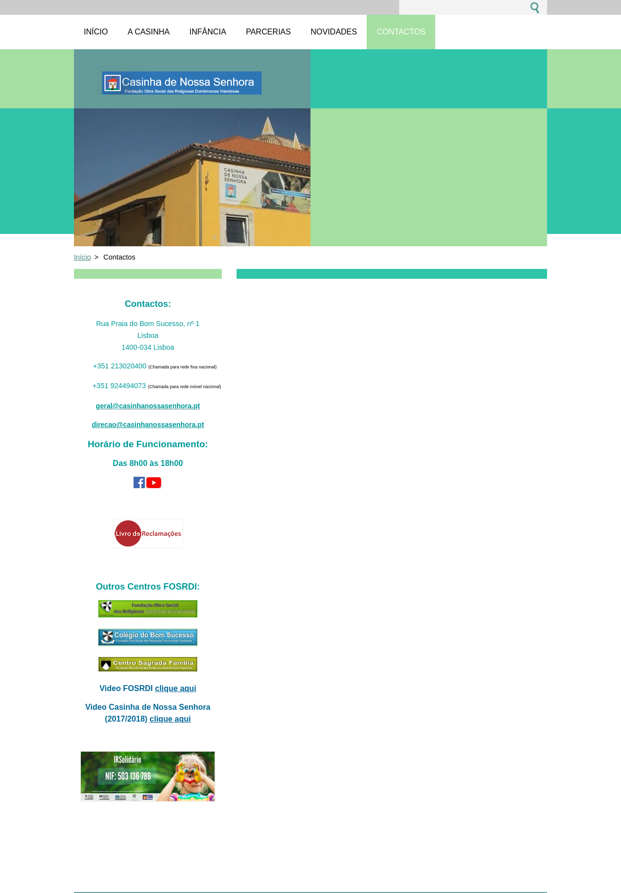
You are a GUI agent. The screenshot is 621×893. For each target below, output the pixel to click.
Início (82, 257)
